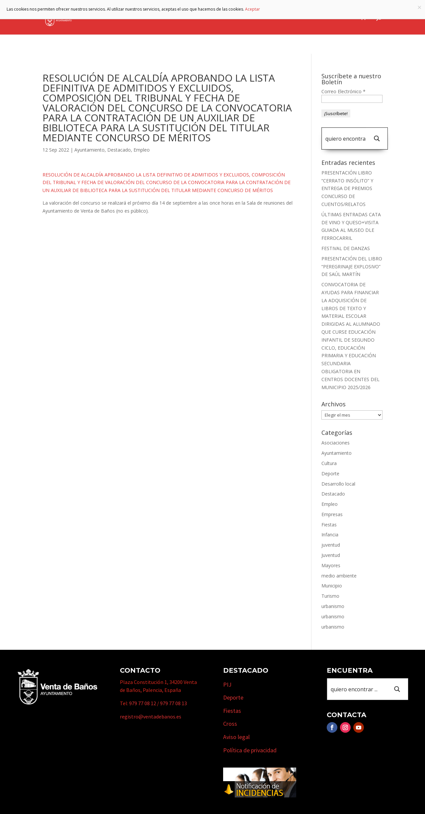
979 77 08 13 (173, 703)
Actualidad (338, 17)
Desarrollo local (338, 484)
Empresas (273, 17)
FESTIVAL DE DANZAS (345, 248)
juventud (330, 545)
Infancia (329, 534)
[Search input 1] (345, 138)
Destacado (119, 150)
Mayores (330, 565)
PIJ (227, 684)
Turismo (236, 17)
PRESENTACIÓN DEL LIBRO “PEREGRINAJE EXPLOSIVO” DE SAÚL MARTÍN (351, 266)
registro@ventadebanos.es (150, 716)
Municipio (199, 17)
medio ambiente (339, 576)
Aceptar (252, 9)
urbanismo (332, 606)
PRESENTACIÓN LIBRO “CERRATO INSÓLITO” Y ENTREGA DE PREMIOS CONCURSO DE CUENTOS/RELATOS (347, 188)
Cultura (329, 463)
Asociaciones (335, 443)
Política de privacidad (250, 750)
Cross (230, 723)
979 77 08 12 (142, 703)
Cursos (308, 17)
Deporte (330, 473)
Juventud (330, 555)
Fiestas (329, 524)
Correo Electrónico (343, 91)
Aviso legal (236, 737)
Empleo (141, 150)
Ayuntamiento (154, 17)
